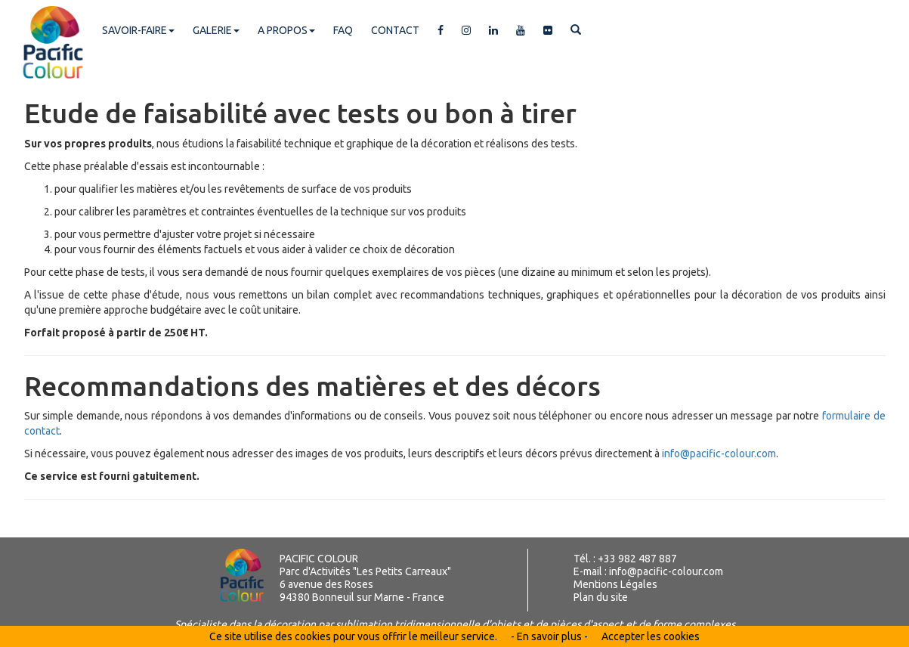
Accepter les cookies (650, 636)
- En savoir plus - (549, 636)
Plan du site (601, 597)
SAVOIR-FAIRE (138, 30)
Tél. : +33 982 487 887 (625, 559)
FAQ (343, 30)
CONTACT (395, 30)
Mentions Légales (615, 584)
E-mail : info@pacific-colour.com (648, 571)
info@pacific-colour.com (718, 453)
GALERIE (216, 30)
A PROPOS (286, 30)
